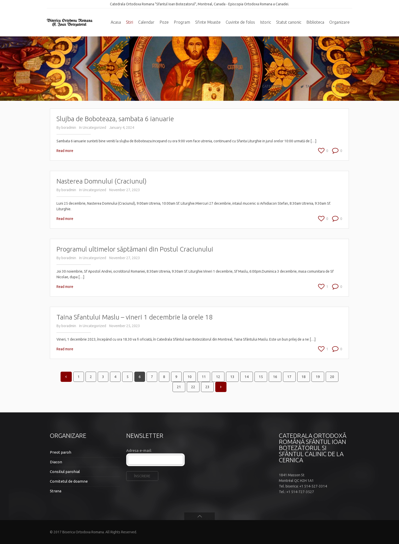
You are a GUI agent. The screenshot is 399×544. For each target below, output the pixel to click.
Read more (64, 151)
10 (190, 377)
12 (218, 377)
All (337, 86)
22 (193, 387)
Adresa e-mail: (139, 450)
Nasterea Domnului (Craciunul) (101, 181)
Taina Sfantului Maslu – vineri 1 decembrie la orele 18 (134, 317)
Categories (269, 86)
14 (247, 377)
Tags (307, 86)
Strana (55, 491)
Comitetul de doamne (69, 481)
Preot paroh (60, 452)
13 (232, 377)
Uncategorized (94, 127)
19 (318, 377)
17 (289, 377)
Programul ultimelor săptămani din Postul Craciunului (134, 249)
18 (304, 377)
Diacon (56, 462)
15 (261, 377)
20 (332, 377)
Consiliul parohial (65, 471)
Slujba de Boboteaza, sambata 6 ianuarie (115, 118)
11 (204, 377)
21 (179, 387)
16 (275, 377)
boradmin (68, 127)
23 (207, 387)
